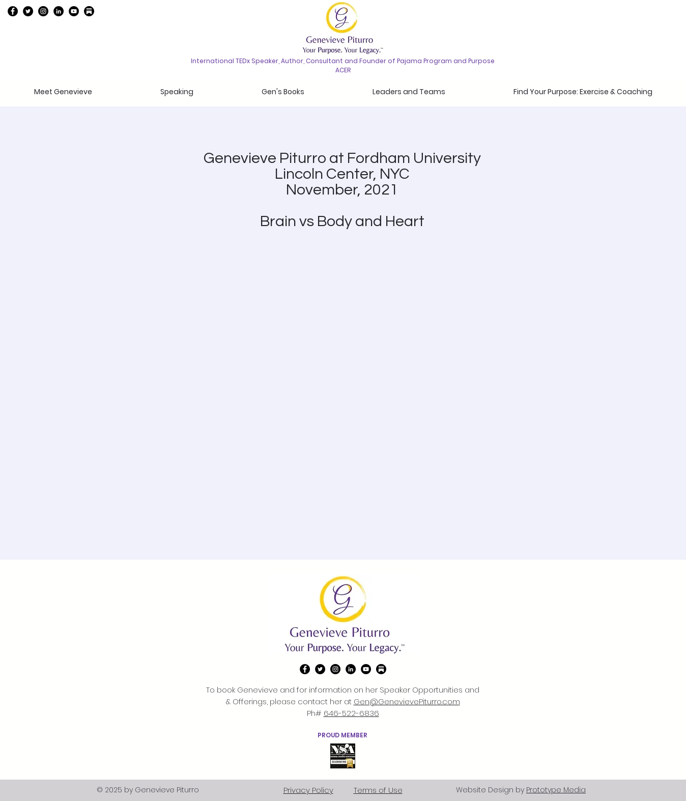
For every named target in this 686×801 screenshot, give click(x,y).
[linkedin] (58, 11)
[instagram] (43, 11)
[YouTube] (74, 11)
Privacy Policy (308, 790)
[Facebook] (13, 11)
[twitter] (28, 11)
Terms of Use (378, 790)
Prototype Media (556, 790)
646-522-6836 (351, 713)
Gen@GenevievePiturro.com (407, 701)
